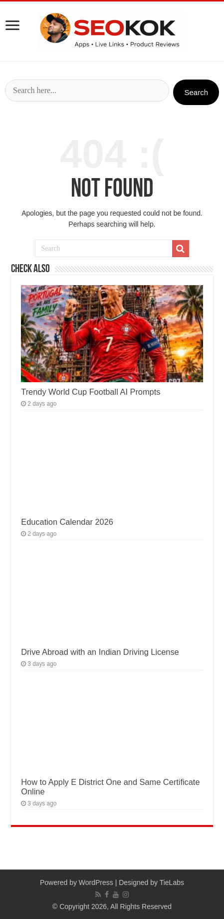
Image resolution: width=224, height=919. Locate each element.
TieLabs (172, 882)
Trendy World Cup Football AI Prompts (90, 391)
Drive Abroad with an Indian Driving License (100, 651)
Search (196, 92)
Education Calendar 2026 (67, 521)
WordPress (96, 882)
